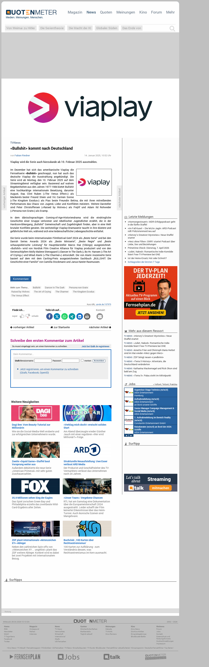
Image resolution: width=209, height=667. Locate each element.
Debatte (109, 629)
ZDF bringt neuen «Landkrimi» (144, 357)
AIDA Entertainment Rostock (149, 410)
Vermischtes (60, 631)
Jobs (158, 631)
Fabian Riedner (22, 155)
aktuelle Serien (124, 648)
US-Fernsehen (60, 641)
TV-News (58, 629)
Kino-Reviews (111, 634)
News (91, 12)
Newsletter (8, 631)
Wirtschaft (59, 634)
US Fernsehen (57, 648)
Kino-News (135, 629)
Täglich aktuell (86, 634)
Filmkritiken (46, 648)
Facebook (8, 639)
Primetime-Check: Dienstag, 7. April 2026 (148, 247)
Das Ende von (131, 28)
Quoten (106, 12)
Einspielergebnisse (138, 634)
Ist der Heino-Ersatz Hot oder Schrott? (147, 258)
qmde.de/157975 (103, 304)
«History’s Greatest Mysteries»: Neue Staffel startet (150, 236)
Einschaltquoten (79, 648)
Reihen (32, 631)
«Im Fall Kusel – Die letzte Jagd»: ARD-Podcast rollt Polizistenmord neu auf (152, 230)
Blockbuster (100, 648)
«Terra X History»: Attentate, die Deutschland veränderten (145, 363)
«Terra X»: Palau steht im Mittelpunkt (147, 375)
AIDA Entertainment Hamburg (146, 392)
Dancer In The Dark (55, 287)
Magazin (75, 12)
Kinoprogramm (137, 648)
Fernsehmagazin (33, 648)
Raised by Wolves (20, 291)
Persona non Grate (78, 287)
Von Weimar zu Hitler (20, 28)
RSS (5, 629)
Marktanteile (85, 631)
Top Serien (168, 648)
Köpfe (57, 639)
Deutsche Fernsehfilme (154, 648)
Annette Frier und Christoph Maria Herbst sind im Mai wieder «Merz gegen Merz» (149, 351)
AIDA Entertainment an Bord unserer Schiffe (141, 401)
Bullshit (37, 287)
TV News (68, 648)
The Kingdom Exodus (83, 291)
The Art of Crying (42, 291)
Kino (143, 12)
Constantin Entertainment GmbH (147, 420)
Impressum (160, 643)
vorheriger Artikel (22, 327)
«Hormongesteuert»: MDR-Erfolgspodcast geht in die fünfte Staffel (151, 223)
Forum (156, 12)
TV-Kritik (109, 631)
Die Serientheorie (52, 28)
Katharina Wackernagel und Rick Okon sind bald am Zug (150, 370)
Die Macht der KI (80, 28)
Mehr (170, 12)
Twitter (7, 641)
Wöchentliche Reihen (88, 629)
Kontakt (159, 634)
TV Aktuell (21, 648)
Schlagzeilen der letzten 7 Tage (144, 261)
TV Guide (91, 648)
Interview (33, 634)
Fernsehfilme (112, 648)
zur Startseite (60, 327)
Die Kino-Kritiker (137, 631)
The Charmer (61, 291)
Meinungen (125, 12)
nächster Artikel (100, 327)
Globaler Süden (106, 28)
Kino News (12, 648)
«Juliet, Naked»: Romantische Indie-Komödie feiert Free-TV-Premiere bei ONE (150, 253)
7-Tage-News (9, 636)
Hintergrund (34, 629)
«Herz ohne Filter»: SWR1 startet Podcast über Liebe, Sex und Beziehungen (151, 243)
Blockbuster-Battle (138, 636)
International (60, 636)
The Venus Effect (20, 295)
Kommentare (21, 279)
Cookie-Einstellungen (165, 641)
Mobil (6, 634)
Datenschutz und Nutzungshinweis (163, 637)
